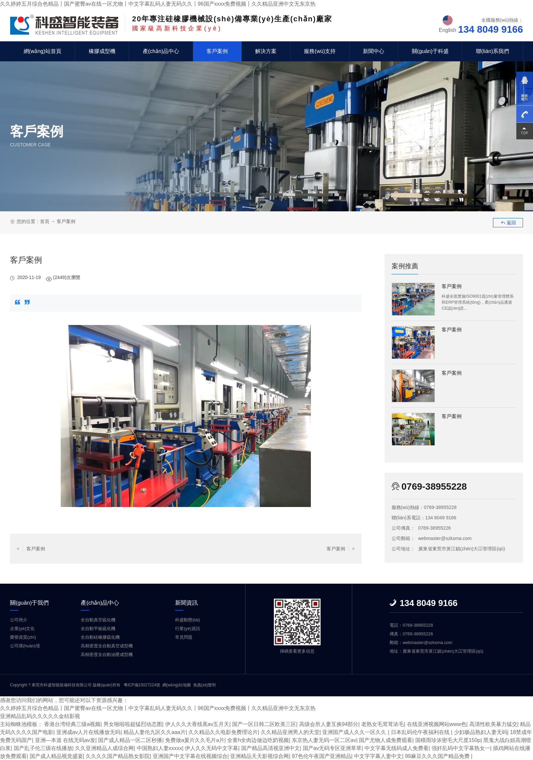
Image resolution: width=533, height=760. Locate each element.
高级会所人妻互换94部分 (329, 724)
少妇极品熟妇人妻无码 (480, 732)
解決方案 (266, 51)
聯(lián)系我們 (492, 51)
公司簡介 (18, 619)
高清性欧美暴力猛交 (493, 724)
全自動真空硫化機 (98, 619)
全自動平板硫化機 (98, 628)
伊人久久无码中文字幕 (211, 748)
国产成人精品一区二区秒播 (130, 740)
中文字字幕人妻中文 (378, 756)
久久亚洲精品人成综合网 (104, 748)
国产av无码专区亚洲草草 (332, 748)
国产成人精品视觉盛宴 (56, 756)
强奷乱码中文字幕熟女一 (461, 748)
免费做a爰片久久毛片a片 (194, 740)
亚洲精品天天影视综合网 (259, 756)
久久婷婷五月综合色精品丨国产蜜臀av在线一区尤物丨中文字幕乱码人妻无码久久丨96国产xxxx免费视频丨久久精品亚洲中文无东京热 (158, 4)
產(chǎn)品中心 (161, 51)
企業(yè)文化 (22, 628)
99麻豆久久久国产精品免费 (438, 756)
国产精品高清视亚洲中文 (270, 748)
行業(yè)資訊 (187, 628)
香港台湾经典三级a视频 (72, 724)
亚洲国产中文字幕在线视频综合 (190, 756)
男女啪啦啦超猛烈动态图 (132, 724)
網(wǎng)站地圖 (176, 685)
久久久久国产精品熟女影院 (118, 756)
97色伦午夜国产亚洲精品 (321, 756)
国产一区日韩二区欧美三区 (264, 724)
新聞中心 (373, 51)
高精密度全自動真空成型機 (107, 645)
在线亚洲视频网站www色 (437, 724)
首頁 (44, 221)
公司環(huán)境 (25, 645)
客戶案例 (217, 51)
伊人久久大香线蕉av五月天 (197, 724)
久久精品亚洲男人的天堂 (290, 732)
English (447, 30)
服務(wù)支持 (320, 51)
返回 (508, 222)
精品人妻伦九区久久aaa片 (154, 732)
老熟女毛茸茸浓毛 (382, 724)
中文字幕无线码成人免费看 (397, 748)
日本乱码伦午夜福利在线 (421, 732)
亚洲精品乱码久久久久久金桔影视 (40, 716)
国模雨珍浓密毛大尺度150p (448, 740)
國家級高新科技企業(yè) (232, 23)
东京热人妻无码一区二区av (324, 740)
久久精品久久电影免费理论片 (223, 732)
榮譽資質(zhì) (23, 637)
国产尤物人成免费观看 (386, 740)
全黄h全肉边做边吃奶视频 (258, 740)
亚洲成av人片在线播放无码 (88, 732)
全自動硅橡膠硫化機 (100, 637)
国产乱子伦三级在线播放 (43, 748)
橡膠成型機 (102, 51)
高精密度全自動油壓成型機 (107, 654)
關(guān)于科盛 (430, 51)
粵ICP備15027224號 (142, 685)
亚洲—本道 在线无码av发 (65, 740)
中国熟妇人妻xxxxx (159, 748)
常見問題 (183, 637)
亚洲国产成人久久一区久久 (355, 732)
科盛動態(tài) (187, 619)
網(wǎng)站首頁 (42, 51)
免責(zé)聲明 (204, 685)
